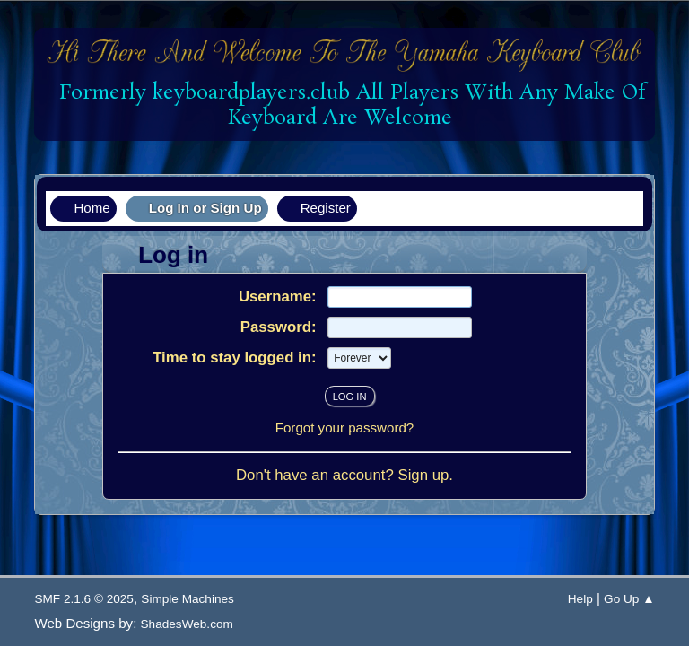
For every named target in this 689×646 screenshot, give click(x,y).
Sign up (423, 475)
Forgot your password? (344, 427)
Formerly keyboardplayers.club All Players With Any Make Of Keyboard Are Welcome (346, 105)
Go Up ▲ (629, 599)
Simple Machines (187, 599)
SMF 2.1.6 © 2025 (84, 599)
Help (580, 599)
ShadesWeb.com (187, 624)
